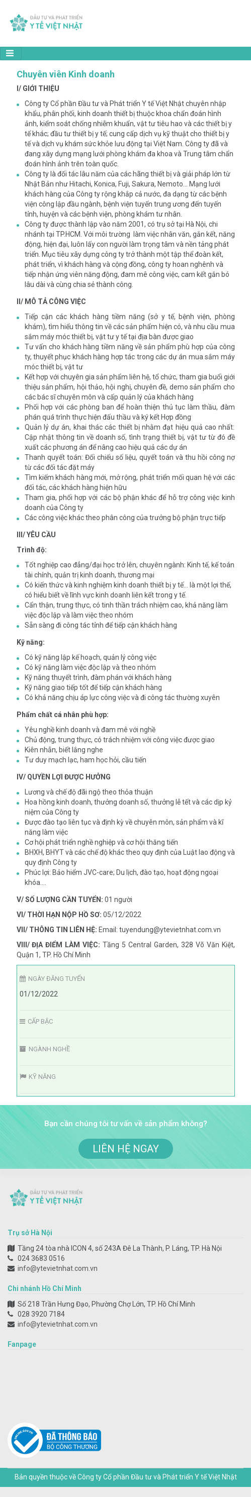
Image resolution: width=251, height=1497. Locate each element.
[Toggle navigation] (11, 53)
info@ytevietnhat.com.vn (58, 1268)
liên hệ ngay (126, 1149)
